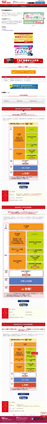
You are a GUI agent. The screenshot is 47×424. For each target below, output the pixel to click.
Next (44, 18)
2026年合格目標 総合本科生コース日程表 (15, 200)
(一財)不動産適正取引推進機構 (8, 30)
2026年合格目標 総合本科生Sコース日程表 (16, 317)
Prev (23, 18)
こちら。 (38, 195)
